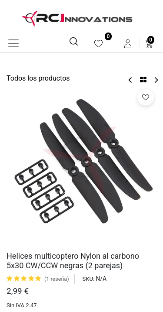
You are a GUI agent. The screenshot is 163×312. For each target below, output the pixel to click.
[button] (145, 97)
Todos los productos (38, 78)
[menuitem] (98, 43)
